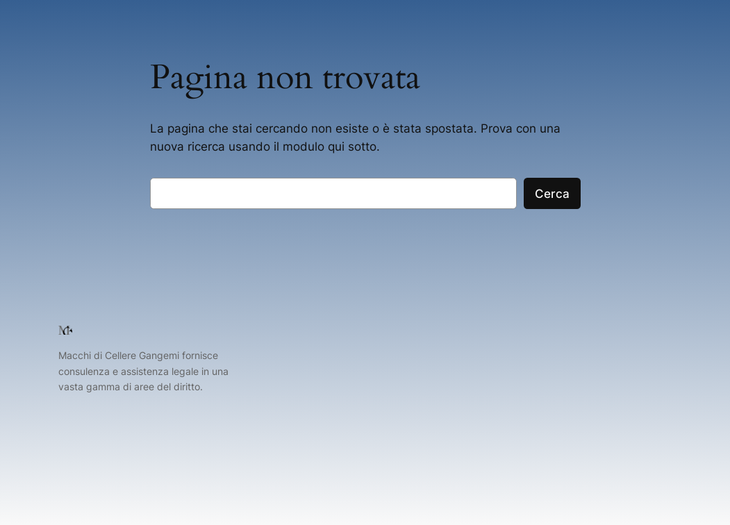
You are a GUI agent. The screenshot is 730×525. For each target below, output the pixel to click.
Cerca (552, 194)
